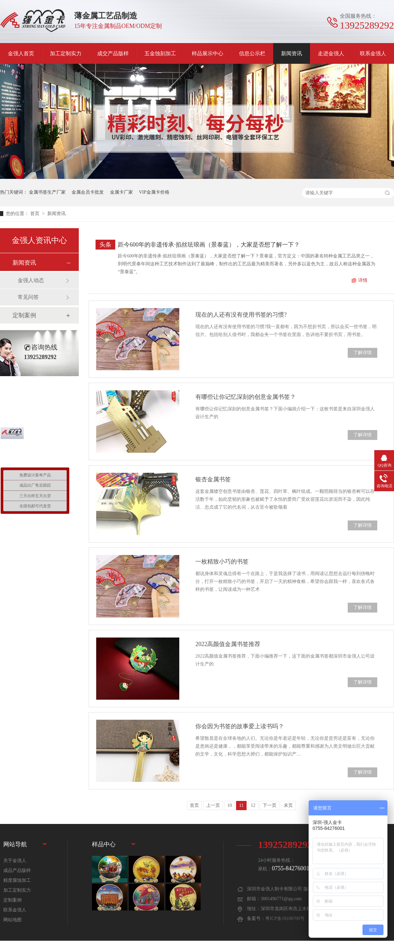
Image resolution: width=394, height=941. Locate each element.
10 (229, 805)
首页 (35, 213)
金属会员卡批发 (88, 192)
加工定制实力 (65, 53)
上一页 (213, 805)
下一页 (269, 805)
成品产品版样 (17, 870)
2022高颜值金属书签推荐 (227, 644)
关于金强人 (14, 860)
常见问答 (28, 297)
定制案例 (24, 315)
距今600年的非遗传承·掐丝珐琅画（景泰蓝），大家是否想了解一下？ (209, 244)
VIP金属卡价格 (154, 192)
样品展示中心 (207, 53)
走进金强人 (331, 53)
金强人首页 (21, 53)
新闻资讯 (291, 53)
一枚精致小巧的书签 (222, 561)
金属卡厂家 (121, 192)
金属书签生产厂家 (47, 192)
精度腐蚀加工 (17, 880)
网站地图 (12, 919)
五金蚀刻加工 (160, 53)
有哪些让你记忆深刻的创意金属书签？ (245, 397)
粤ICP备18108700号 (285, 918)
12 (253, 805)
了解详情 (362, 352)
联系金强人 (373, 53)
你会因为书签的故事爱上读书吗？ (239, 726)
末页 (288, 805)
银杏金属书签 (213, 479)
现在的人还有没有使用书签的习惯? (241, 314)
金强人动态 (31, 280)
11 (241, 805)
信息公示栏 (252, 53)
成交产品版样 (113, 53)
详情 (362, 280)
